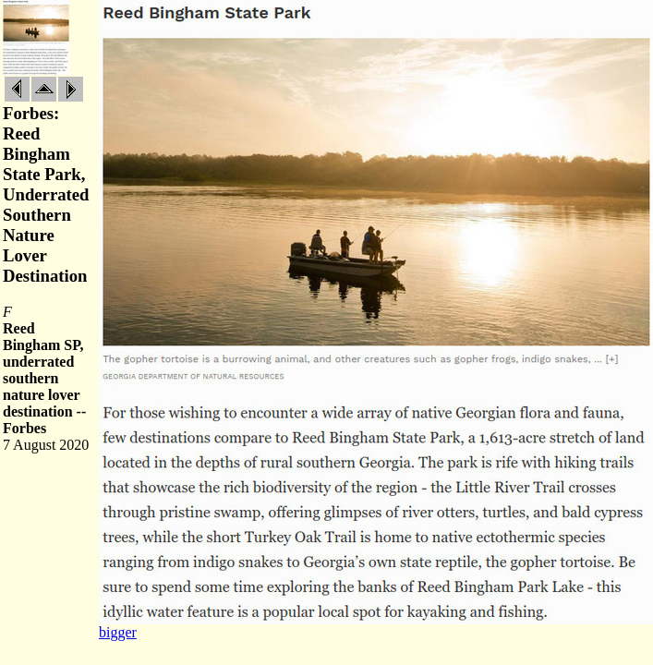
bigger (118, 632)
